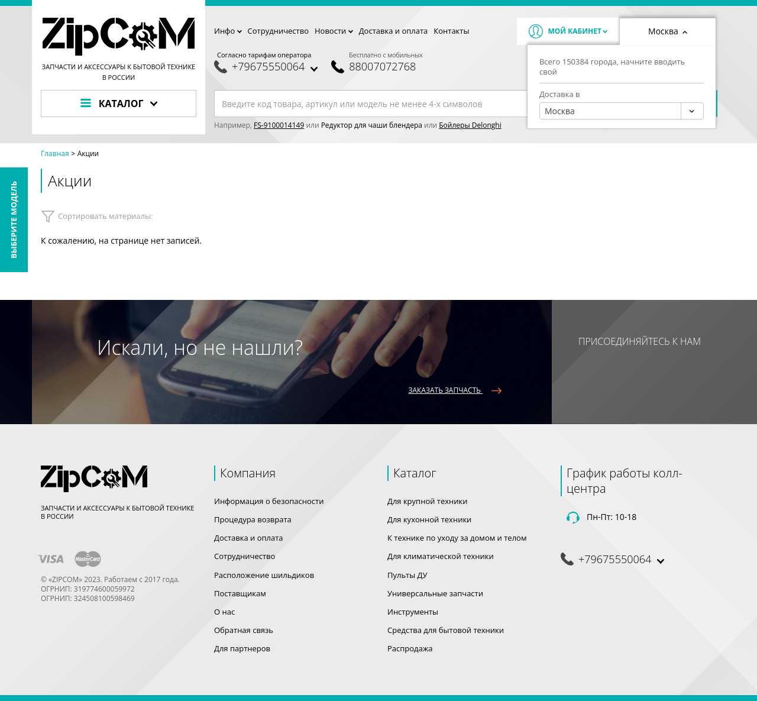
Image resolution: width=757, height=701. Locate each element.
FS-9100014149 (279, 125)
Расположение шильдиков (264, 575)
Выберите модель (13, 220)
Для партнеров (242, 648)
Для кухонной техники (429, 519)
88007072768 (382, 66)
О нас (224, 611)
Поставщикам (240, 593)
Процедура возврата (253, 519)
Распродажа (410, 648)
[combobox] (621, 110)
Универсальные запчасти (435, 593)
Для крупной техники (427, 501)
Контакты (451, 30)
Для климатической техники (440, 556)
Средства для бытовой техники (445, 630)
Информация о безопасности (268, 501)
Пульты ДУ (407, 575)
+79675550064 (268, 66)
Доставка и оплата (393, 30)
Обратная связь (243, 630)
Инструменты (412, 611)
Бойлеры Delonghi (470, 125)
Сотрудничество (278, 30)
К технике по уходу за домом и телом (456, 537)
